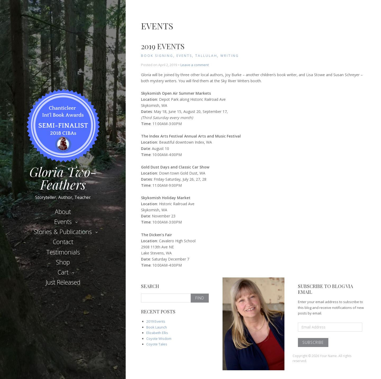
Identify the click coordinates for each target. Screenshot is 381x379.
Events (63, 221)
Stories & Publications (63, 231)
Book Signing (157, 55)
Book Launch (156, 327)
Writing (229, 55)
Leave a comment (194, 64)
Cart (63, 272)
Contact (63, 242)
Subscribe (313, 342)
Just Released (63, 282)
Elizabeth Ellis (157, 332)
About (63, 211)
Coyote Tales (156, 344)
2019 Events (162, 46)
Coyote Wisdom (158, 338)
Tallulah (206, 55)
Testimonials (63, 252)
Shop (63, 262)
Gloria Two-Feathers (63, 176)
